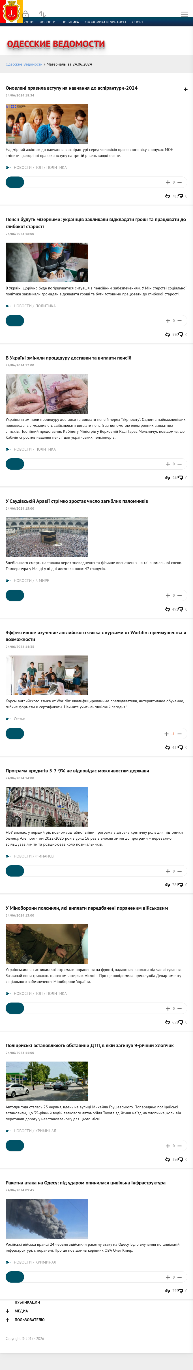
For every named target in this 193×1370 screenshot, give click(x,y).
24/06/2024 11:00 (20, 1052)
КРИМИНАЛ (45, 1130)
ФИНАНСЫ (44, 856)
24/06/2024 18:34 (20, 95)
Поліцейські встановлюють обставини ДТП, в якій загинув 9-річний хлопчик (90, 1045)
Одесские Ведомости (24, 64)
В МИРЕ (42, 580)
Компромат (70, 29)
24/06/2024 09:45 (20, 1190)
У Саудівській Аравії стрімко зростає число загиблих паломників (77, 500)
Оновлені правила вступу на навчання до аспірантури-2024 (72, 87)
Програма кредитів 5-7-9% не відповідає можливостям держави (77, 770)
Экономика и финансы (105, 22)
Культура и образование (32, 29)
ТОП (38, 167)
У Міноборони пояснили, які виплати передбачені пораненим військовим (87, 907)
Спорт (137, 22)
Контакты (127, 29)
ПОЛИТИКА (56, 167)
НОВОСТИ (23, 167)
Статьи (19, 718)
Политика (70, 22)
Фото (108, 29)
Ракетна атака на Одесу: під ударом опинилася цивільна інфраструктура (86, 1182)
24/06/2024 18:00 (20, 234)
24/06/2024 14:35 (20, 646)
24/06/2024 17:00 (20, 365)
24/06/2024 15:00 (20, 508)
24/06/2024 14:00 (20, 778)
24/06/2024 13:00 (20, 915)
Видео (91, 29)
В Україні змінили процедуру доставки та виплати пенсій (68, 357)
